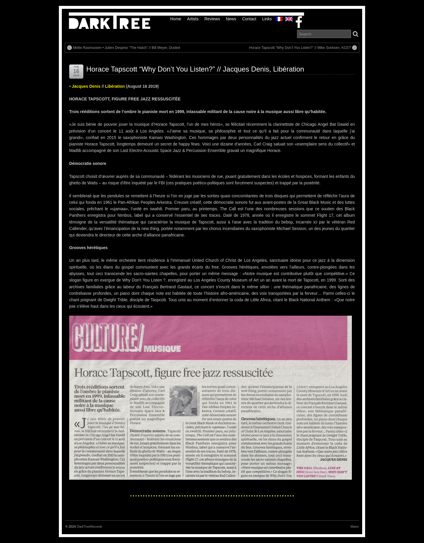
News (231, 18)
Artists (192, 18)
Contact (249, 18)
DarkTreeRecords (89, 526)
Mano (354, 526)
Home (175, 18)
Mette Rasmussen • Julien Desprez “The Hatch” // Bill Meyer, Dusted (126, 48)
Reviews (212, 18)
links (267, 18)
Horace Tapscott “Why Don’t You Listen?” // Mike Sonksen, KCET (300, 48)
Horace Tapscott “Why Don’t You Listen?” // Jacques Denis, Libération (195, 69)
